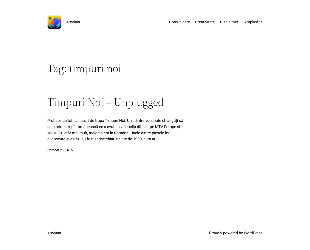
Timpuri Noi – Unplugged (105, 101)
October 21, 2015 (60, 150)
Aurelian (73, 22)
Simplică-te (253, 22)
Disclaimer (229, 22)
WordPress (253, 233)
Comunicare (179, 22)
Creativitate (205, 22)
